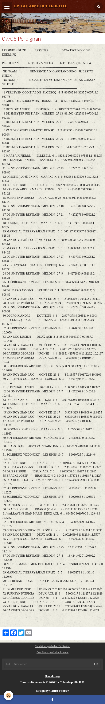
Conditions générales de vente (52, 652)
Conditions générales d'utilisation (52, 646)
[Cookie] (8, 695)
